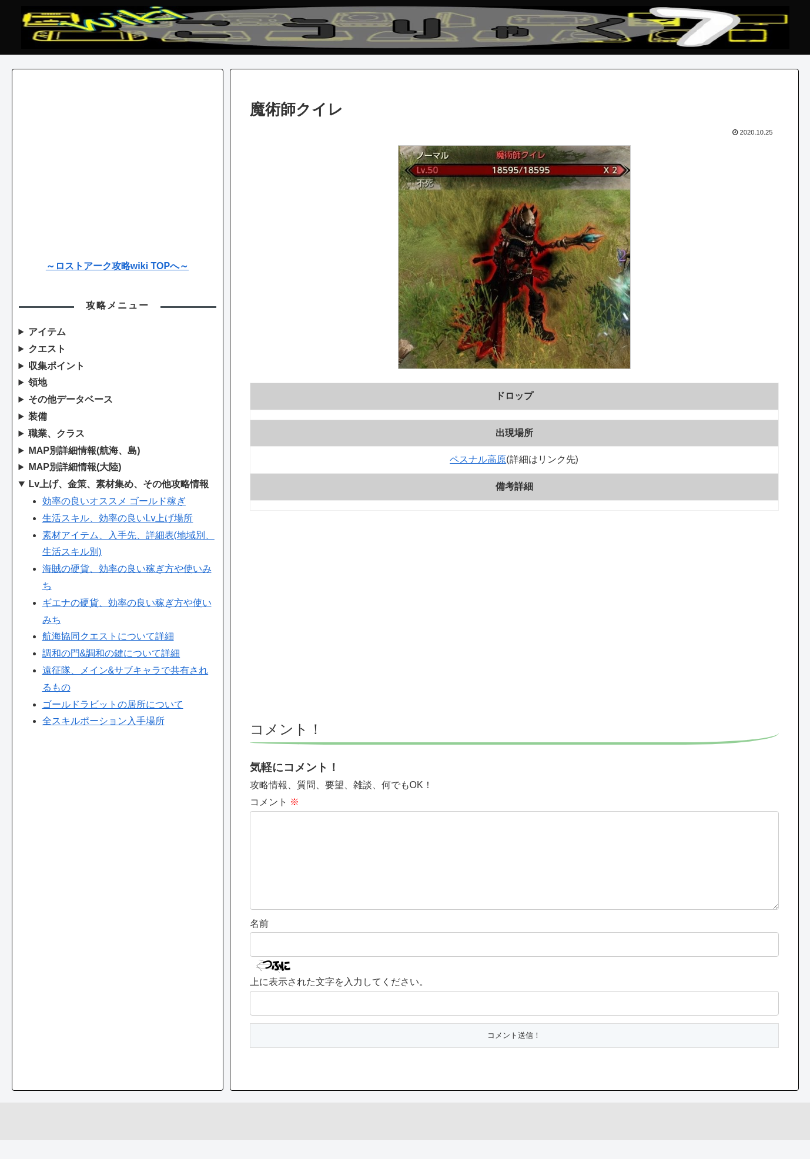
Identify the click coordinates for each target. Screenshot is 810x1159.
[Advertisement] (514, 621)
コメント (274, 802)
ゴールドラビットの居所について (112, 704)
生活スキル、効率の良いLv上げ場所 (117, 518)
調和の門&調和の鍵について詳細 (111, 653)
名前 (259, 942)
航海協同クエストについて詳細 (108, 636)
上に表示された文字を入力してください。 (339, 1001)
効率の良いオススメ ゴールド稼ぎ (114, 501)
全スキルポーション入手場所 (103, 721)
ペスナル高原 (478, 459)
